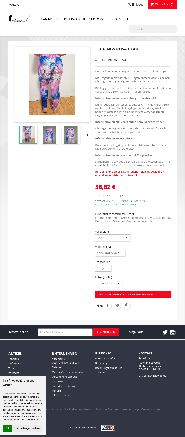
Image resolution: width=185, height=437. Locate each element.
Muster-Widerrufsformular (67, 372)
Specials (114, 19)
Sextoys (96, 19)
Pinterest (126, 305)
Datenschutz (59, 367)
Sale (128, 19)
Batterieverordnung (63, 386)
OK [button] (7, 428)
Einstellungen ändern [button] (28, 428)
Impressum (58, 381)
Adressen (100, 372)
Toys (11, 368)
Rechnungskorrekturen (108, 368)
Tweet (117, 305)
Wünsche (13, 373)
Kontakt (13, 4)
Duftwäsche (75, 19)
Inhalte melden (61, 395)
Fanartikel (50, 19)
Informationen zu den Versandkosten (115, 204)
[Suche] (153, 29)
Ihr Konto (103, 353)
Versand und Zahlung (64, 376)
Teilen (107, 305)
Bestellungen (103, 363)
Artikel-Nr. (101, 60)
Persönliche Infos (105, 358)
